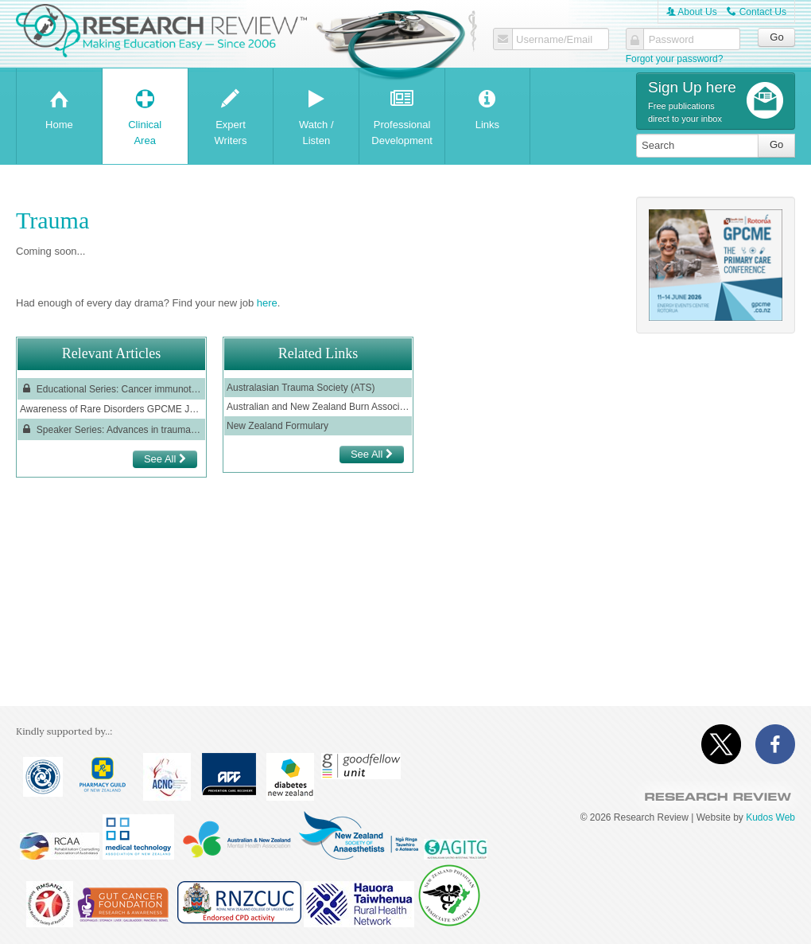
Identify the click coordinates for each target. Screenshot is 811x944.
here (267, 303)
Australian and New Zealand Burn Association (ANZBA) (318, 406)
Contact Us (756, 12)
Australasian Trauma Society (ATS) (302, 387)
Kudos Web (770, 817)
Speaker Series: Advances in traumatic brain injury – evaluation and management (111, 429)
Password (671, 39)
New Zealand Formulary (277, 425)
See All (165, 459)
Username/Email (554, 39)
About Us (691, 12)
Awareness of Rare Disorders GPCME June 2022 (111, 409)
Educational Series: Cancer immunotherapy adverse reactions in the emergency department (111, 388)
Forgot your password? (675, 58)
